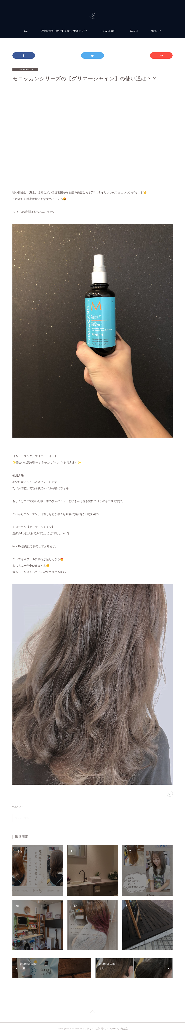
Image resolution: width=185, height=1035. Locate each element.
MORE (154, 31)
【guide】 (134, 31)
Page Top (92, 1012)
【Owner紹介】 (108, 31)
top (25, 31)
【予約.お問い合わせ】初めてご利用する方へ (63, 31)
